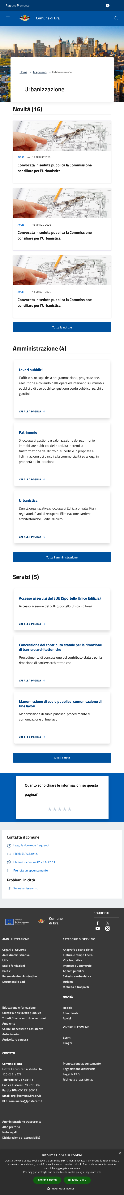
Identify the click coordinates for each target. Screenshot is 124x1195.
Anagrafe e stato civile (78, 949)
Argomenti (40, 72)
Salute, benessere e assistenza (22, 1028)
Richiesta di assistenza (78, 1079)
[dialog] (62, 1172)
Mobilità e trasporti (76, 987)
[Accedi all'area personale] (107, 5)
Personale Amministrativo (19, 976)
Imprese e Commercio (77, 965)
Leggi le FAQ (71, 1074)
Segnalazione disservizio (79, 1068)
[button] (62, 1188)
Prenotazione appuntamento (82, 1063)
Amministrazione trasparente (21, 1121)
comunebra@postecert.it (25, 1101)
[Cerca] (116, 18)
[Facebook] (97, 923)
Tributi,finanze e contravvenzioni (24, 1018)
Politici (6, 971)
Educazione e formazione (19, 1007)
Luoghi (67, 1043)
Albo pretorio (11, 1127)
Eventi (67, 1037)
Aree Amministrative (16, 955)
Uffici (5, 960)
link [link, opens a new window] (99, 1172)
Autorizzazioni (11, 1034)
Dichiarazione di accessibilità (21, 1137)
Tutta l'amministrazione (62, 557)
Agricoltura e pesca (15, 1039)
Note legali (9, 1132)
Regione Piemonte (17, 5)
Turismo (68, 981)
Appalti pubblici (73, 971)
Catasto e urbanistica (77, 976)
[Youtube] (97, 929)
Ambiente (8, 1023)
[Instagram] (107, 929)
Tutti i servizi (62, 757)
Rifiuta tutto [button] (77, 1179)
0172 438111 (24, 1079)
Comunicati (70, 1013)
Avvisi (21, 157)
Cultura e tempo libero (78, 955)
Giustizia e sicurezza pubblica (21, 1012)
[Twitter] (107, 923)
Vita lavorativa (72, 960)
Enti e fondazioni (13, 965)
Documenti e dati (13, 981)
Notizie (67, 1007)
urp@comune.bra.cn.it (26, 1095)
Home (23, 72)
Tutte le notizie (62, 327)
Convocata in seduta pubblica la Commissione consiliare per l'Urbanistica (55, 168)
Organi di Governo (14, 949)
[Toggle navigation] (7, 18)
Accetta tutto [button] (47, 1180)
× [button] (119, 1153)
